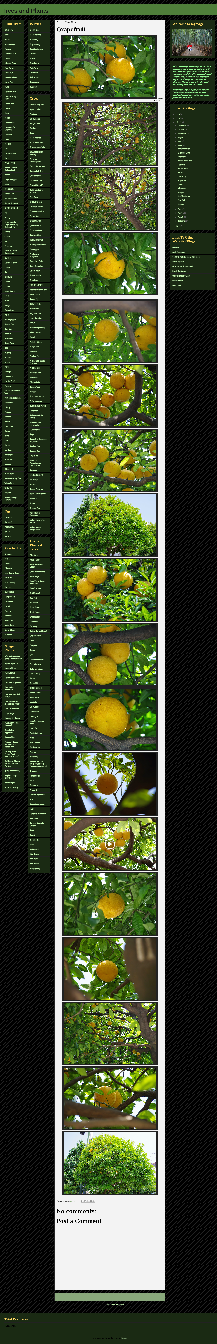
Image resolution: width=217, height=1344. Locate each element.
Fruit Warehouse (178, 252)
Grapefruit (9, 246)
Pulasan (8, 416)
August (181, 137)
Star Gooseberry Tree (13, 478)
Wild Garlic (34, 858)
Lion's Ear (34, 728)
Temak (32, 503)
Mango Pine (34, 346)
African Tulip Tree (37, 104)
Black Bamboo (35, 137)
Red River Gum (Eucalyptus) (35, 423)
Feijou (7, 184)
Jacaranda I (35, 294)
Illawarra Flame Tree (38, 289)
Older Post (158, 1297)
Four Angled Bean (12, 573)
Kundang (8, 277)
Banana (8, 49)
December (182, 125)
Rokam (7, 445)
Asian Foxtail (35, 560)
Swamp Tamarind (36, 489)
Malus (7, 300)
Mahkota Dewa (36, 733)
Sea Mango (34, 479)
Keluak (7, 267)
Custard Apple (10, 153)
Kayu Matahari (36, 313)
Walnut (7, 531)
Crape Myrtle (35, 221)
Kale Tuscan (9, 592)
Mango (7, 305)
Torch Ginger (10, 782)
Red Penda (34, 410)
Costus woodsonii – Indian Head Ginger (12, 702)
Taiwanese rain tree (38, 493)
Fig (6, 212)
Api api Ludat (35, 109)
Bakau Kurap (35, 119)
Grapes (32, 58)
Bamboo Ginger (10, 668)
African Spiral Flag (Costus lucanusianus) (13, 657)
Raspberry (34, 72)
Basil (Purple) (35, 588)
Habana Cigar (10, 737)
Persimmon (9, 402)
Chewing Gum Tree (37, 211)
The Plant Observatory (181, 275)
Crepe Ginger (10, 713)
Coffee (7, 118)
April (180, 213)
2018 (178, 114)
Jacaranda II (35, 304)
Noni (6, 348)
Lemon (7, 281)
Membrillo (34, 377)
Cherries (33, 53)
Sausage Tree (35, 451)
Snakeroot (34, 818)
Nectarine (9, 338)
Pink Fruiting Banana (13, 397)
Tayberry (33, 87)
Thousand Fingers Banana (11, 498)
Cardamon (34, 621)
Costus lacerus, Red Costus (12, 695)
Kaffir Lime (34, 697)
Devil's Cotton (35, 235)
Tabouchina (9, 483)
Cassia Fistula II (36, 185)
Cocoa (7, 113)
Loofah (7, 606)
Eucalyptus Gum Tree (38, 244)
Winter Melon (10, 630)
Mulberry (34, 756)
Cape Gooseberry (36, 49)
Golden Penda (35, 275)
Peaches (8, 386)
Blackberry (34, 30)
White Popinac (35, 332)
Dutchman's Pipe (36, 240)
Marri (32, 337)
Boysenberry (35, 44)
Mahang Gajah (36, 342)
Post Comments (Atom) (115, 1305)
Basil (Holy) (34, 576)
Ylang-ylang (35, 868)
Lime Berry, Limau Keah (37, 722)
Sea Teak (33, 484)
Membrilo (33, 351)
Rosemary (34, 785)
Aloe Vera (34, 555)
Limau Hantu (10, 291)
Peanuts (8, 611)
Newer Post (62, 1297)
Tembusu (33, 498)
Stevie (32, 830)
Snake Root (9, 459)
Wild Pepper (34, 863)
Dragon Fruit (10, 163)
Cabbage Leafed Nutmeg (36, 153)
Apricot (8, 39)
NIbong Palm (35, 382)
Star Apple (9, 469)
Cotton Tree (34, 216)
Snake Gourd (9, 625)
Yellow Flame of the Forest (37, 521)
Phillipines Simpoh (37, 396)
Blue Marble (9, 68)
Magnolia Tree (35, 372)
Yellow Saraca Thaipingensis (35, 528)
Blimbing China (10, 63)
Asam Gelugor (10, 44)
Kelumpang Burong (37, 327)
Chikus (7, 108)
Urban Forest (177, 280)
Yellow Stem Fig (11, 198)
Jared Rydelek (178, 261)
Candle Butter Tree (37, 166)
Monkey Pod (34, 356)
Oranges (8, 357)
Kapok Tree (34, 308)
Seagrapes (9, 454)
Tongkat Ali (34, 840)
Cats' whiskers (35, 635)
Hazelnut (8, 522)
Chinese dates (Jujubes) (10, 128)
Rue (31, 799)
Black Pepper (35, 607)
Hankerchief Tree (36, 285)
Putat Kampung (36, 401)
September (182, 133)
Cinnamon (8, 134)
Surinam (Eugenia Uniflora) (37, 824)
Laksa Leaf (34, 707)
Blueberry (34, 39)
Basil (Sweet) (35, 593)
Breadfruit (9, 72)
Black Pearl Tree (36, 142)
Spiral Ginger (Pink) (12, 770)
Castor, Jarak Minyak (38, 631)
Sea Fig (7, 217)
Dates (7, 158)
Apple (7, 34)
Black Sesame (35, 612)
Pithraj (7, 407)
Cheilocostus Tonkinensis (9, 688)
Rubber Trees (35, 429)
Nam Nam (8, 329)
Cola (6, 148)
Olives (7, 367)
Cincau (32, 650)
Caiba (7, 87)
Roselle (32, 780)
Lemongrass (34, 716)
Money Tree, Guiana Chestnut (37, 362)
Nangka (8, 333)
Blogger (124, 1338)
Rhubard (8, 615)
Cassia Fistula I (36, 180)
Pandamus (9, 376)
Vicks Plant (34, 849)
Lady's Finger (10, 596)
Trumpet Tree (35, 508)
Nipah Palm (9, 343)
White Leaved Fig (11, 208)
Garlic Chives (35, 683)
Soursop (8, 464)
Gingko (7, 231)
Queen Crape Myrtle (38, 406)
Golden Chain (35, 270)
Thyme (32, 835)
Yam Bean (8, 634)
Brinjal (7, 559)
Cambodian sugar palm (11, 97)
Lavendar (34, 702)
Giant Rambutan (36, 266)
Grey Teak (34, 280)
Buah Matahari (11, 77)
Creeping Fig (9, 189)
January (181, 221)
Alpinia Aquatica (11, 663)
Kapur (32, 322)
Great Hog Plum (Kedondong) (11, 251)
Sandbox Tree (35, 446)
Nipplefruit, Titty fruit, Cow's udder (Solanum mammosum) (38, 764)
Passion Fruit (10, 381)
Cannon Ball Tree (36, 171)
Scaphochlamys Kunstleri (11, 776)
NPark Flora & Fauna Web (182, 266)
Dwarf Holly (35, 673)
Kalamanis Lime (11, 262)
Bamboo (33, 128)
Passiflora (34, 68)
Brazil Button (35, 616)
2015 (178, 118)
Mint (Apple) (35, 742)
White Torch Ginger (12, 787)
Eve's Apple (34, 249)
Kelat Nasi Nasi (36, 318)
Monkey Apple (10, 319)
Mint (32, 737)
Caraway (33, 626)
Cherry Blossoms (36, 206)
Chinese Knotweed (37, 659)
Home (110, 1297)
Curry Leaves (35, 664)
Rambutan (9, 426)
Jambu (7, 236)
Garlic (32, 678)
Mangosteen (9, 310)
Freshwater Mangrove (34, 255)
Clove (7, 139)
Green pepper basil (37, 571)
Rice (6, 440)
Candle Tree (9, 103)
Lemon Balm (34, 711)
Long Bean (9, 601)
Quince (7, 421)
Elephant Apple (11, 179)
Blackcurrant (35, 34)
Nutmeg (8, 352)
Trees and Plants (25, 11)
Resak (7, 435)
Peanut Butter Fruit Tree (12, 391)
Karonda (8, 258)
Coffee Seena (10, 122)
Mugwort (33, 752)
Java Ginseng (10, 582)
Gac (6, 241)
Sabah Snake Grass (37, 804)
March (181, 217)
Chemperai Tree (36, 202)
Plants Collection (179, 271)
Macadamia (9, 527)
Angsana (33, 114)
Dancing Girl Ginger (12, 718)
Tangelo (8, 492)
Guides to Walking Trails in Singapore (186, 257)
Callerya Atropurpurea (35, 160)
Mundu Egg (9, 324)
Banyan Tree (35, 123)
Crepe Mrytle (35, 225)
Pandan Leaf (35, 775)
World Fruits (177, 285)
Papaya (8, 371)
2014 (178, 122)
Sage (32, 809)
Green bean (9, 577)
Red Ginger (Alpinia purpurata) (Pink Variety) (12, 763)
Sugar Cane (9, 473)
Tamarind (8, 488)
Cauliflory (34, 197)
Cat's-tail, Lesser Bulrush (36, 191)
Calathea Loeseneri (12, 677)
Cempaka (33, 645)
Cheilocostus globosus (13, 682)
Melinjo (7, 315)
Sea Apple (8, 450)
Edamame (8, 568)
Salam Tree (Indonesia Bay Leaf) (38, 440)
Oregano (33, 771)
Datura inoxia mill (37, 669)
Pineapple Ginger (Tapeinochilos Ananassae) (11, 744)
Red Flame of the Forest (36, 416)
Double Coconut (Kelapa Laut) (11, 168)
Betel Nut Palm (10, 53)
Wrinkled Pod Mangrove (35, 514)
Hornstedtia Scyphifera (9, 731)
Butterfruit (9, 82)
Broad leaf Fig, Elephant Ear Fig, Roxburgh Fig (11, 224)
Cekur (32, 640)
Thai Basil (33, 598)
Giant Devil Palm (36, 261)
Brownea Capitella (37, 147)
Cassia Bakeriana (37, 175)
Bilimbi (7, 58)
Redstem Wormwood (37, 794)
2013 (178, 225)
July (180, 141)
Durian (7, 174)
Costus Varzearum (12, 708)
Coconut (8, 144)
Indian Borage (35, 692)
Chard (7, 563)
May (180, 209)
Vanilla (33, 844)
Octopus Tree (35, 387)
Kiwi (6, 272)
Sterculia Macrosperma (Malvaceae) (35, 463)
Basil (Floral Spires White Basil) (37, 582)
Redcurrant (34, 77)
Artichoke (8, 554)
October (181, 129)
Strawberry (34, 82)
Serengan (33, 470)
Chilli (32, 654)
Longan (8, 295)
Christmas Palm (36, 230)
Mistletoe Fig (35, 747)
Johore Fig (34, 299)
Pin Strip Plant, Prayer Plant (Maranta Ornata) (12, 754)
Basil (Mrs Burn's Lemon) (36, 565)
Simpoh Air (34, 455)
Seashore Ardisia (36, 475)
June (180, 145)
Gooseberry (34, 63)
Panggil (33, 391)
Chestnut (8, 517)
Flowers (175, 247)
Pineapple (8, 412)
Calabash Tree (10, 91)
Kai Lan (8, 587)
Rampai (7, 431)
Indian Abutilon (36, 688)
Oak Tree (8, 536)
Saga (32, 434)
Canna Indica (10, 673)
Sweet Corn (9, 620)
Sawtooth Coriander (38, 813)
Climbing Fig (9, 193)
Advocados (9, 30)
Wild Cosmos (34, 854)
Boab (32, 133)
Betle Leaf (34, 602)
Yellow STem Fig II (12, 203)
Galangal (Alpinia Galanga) (12, 724)
